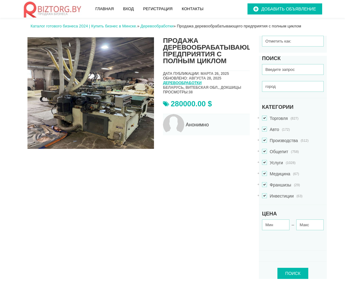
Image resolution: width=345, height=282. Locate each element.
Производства (285, 140)
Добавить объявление (288, 8)
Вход (128, 8)
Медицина (280, 174)
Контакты (192, 8)
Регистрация (157, 8)
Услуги (279, 163)
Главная (104, 8)
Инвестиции (282, 196)
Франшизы (281, 185)
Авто (276, 129)
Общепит (280, 151)
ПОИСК (292, 273)
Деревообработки (182, 83)
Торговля (280, 118)
